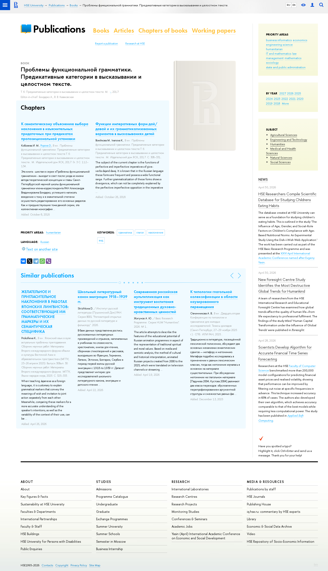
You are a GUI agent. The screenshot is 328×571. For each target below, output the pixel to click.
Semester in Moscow (111, 541)
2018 (277, 103)
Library (251, 519)
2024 (269, 99)
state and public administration (286, 67)
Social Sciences (280, 162)
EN (294, 5)
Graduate (103, 511)
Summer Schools (108, 534)
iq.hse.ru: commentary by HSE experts (273, 511)
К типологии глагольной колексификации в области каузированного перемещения (214, 299)
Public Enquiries (31, 549)
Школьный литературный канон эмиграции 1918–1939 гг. (102, 296)
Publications (59, 29)
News (263, 179)
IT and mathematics (278, 53)
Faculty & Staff (31, 526)
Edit (316, 564)
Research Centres (184, 496)
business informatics (279, 40)
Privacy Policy (79, 565)
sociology (272, 62)
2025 (298, 93)
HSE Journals (256, 496)
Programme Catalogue (112, 496)
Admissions (103, 489)
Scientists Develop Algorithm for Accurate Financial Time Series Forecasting (285, 353)
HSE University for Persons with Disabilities (51, 541)
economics (300, 40)
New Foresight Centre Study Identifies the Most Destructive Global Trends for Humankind (284, 285)
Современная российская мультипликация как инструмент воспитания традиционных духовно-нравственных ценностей (155, 301)
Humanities (277, 144)
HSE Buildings (30, 534)
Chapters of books (162, 30)
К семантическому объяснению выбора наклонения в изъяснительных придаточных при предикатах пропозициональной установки (54, 131)
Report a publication (106, 43)
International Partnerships (39, 519)
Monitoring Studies (185, 511)
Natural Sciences (281, 158)
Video (251, 534)
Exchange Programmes (112, 519)
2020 (300, 99)
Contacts (47, 565)
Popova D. (45, 145)
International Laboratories (190, 489)
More (285, 103)
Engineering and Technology (288, 140)
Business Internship (109, 549)
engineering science (279, 44)
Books (101, 30)
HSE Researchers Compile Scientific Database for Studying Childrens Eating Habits (287, 199)
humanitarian (274, 49)
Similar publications (47, 275)
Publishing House (259, 504)
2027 (282, 93)
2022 (284, 99)
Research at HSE (135, 43)
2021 (292, 99)
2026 (290, 93)
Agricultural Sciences (283, 135)
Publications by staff (261, 489)
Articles (124, 30)
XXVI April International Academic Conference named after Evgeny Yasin (286, 257)
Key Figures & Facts (34, 496)
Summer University (109, 526)
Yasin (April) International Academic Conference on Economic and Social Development (206, 536)
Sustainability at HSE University (42, 504)
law (294, 53)
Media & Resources (265, 482)
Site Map (94, 565)
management (275, 58)
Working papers (214, 30)
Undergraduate (107, 504)
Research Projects (184, 504)
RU (288, 5)
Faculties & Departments (38, 511)
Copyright (61, 565)
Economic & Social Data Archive (269, 526)
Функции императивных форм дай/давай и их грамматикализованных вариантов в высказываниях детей (126, 128)
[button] (119, 282)
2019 (269, 103)
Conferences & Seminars (189, 519)
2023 (277, 99)
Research (181, 482)
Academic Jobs (182, 526)
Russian (44, 242)
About (27, 482)
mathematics (293, 58)
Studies (103, 482)
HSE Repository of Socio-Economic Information (280, 541)
